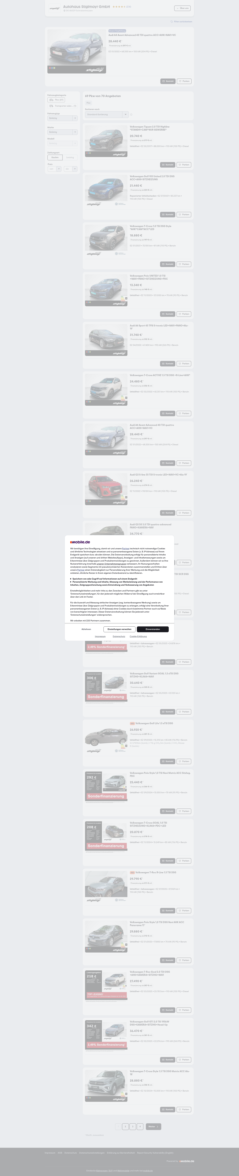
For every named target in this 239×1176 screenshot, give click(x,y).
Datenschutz (119, 636)
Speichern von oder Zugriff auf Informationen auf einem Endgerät (105, 579)
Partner (125, 548)
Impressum (100, 636)
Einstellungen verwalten (119, 629)
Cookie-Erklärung (138, 636)
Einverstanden (153, 629)
